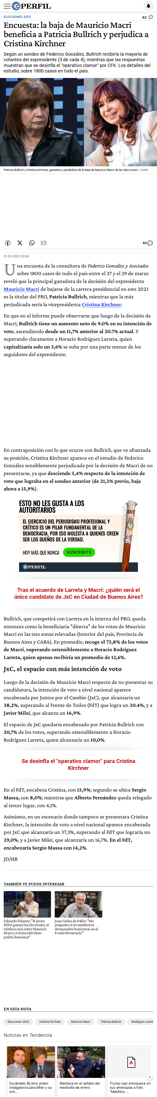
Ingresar (136, 6)
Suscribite (63, 540)
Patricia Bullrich (111, 1009)
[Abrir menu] (7, 6)
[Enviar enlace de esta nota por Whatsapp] (32, 243)
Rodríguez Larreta (142, 1009)
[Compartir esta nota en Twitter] (20, 243)
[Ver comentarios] (147, 17)
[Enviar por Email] (44, 243)
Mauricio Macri (80, 1009)
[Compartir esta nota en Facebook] (8, 243)
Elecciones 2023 (18, 1009)
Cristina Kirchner (50, 1009)
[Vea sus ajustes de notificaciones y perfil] (148, 6)
